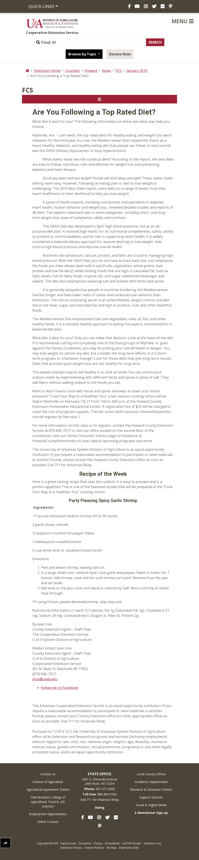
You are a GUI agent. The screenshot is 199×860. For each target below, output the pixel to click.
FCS (118, 70)
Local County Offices (151, 774)
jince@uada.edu (44, 679)
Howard (90, 70)
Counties (72, 70)
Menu (183, 21)
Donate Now (120, 54)
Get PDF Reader (131, 843)
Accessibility (112, 843)
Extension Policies (71, 847)
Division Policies (94, 847)
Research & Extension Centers (151, 789)
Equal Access (68, 843)
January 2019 (136, 70)
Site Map (111, 847)
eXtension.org (152, 843)
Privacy (98, 843)
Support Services (151, 797)
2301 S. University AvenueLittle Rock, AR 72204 (99, 781)
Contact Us (48, 774)
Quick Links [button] (41, 6)
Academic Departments (151, 782)
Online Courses (47, 822)
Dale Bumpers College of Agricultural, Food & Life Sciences (47, 801)
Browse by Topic (82, 54)
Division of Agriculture (48, 782)
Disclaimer (85, 843)
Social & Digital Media (151, 805)
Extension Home (47, 70)
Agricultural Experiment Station (47, 789)
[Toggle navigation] (99, 99)
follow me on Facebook (59, 687)
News (106, 70)
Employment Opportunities (48, 814)
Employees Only (129, 847)
